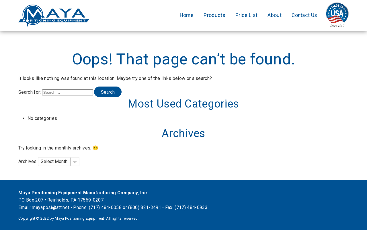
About (275, 15)
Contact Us (304, 15)
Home (187, 15)
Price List (246, 15)
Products (214, 15)
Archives (27, 161)
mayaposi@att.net (50, 207)
